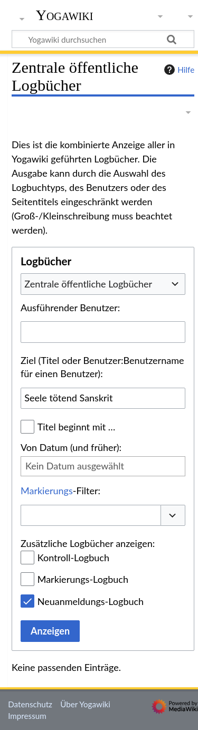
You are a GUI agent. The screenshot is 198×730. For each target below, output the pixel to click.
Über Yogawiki (85, 704)
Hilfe (178, 69)
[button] (173, 515)
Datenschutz (30, 704)
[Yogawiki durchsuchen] (103, 39)
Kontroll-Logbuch (73, 557)
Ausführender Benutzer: (70, 307)
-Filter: (60, 490)
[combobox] (103, 283)
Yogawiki (64, 15)
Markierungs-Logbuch (82, 579)
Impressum (27, 716)
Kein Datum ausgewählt (74, 466)
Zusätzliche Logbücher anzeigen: (88, 543)
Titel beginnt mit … (76, 427)
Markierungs (47, 490)
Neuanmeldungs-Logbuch (90, 601)
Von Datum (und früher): (71, 447)
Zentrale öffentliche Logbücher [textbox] (88, 284)
